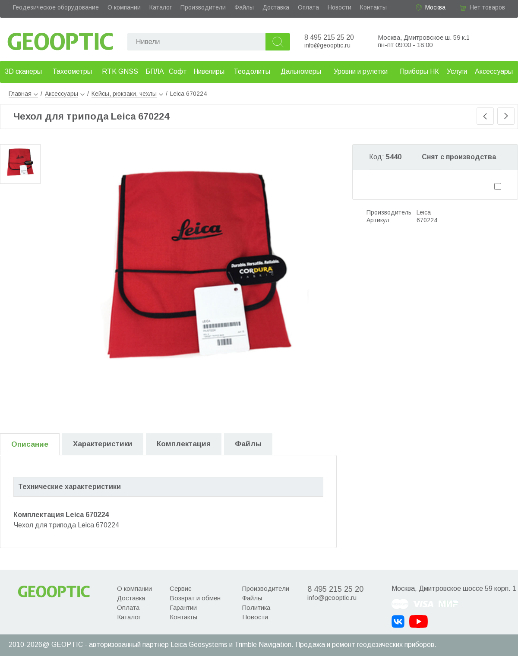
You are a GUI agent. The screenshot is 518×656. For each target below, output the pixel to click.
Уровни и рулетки (361, 71)
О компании (124, 7)
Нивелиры (208, 71)
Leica (424, 212)
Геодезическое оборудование (56, 7)
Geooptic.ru (60, 39)
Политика (256, 607)
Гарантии (183, 607)
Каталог (160, 7)
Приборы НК (419, 71)
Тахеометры (72, 71)
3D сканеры (23, 71)
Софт (178, 71)
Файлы (244, 7)
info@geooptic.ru (327, 45)
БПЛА (154, 71)
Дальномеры (301, 71)
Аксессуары (494, 71)
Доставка (275, 7)
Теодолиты (252, 71)
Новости (339, 7)
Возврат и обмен (195, 598)
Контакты (373, 7)
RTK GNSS (120, 71)
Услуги (457, 71)
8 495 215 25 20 (329, 37)
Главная (23, 93)
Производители (203, 7)
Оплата (308, 7)
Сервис (181, 588)
